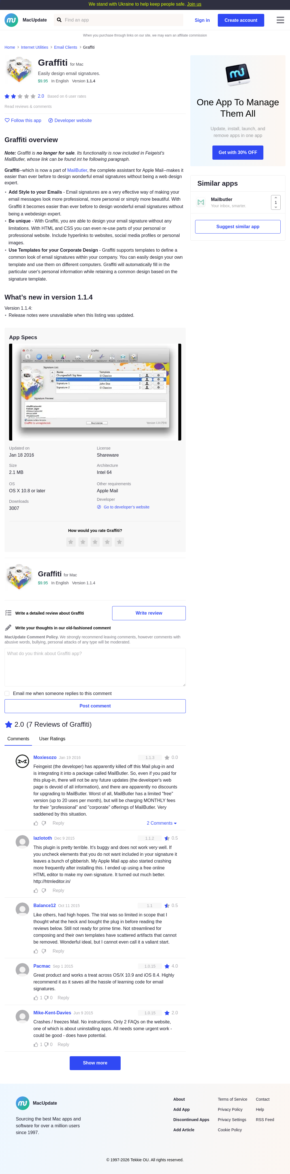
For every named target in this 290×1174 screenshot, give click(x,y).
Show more (95, 1063)
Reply (58, 823)
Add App (181, 1109)
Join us (194, 4)
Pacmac (42, 966)
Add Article (183, 1129)
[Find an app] (58, 19)
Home (10, 47)
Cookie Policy (230, 1129)
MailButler (77, 170)
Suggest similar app (237, 227)
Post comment (95, 706)
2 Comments (162, 823)
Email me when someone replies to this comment (62, 693)
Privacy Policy (230, 1109)
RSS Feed (265, 1119)
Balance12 (44, 905)
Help (260, 1109)
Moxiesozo (45, 757)
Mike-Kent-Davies (52, 1013)
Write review (149, 613)
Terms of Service (232, 1099)
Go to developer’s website (123, 507)
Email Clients (65, 47)
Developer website (70, 120)
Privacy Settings (232, 1119)
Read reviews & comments (28, 106)
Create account (241, 20)
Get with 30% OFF (238, 152)
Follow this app (23, 120)
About (179, 1099)
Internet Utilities (34, 47)
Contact (262, 1099)
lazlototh (42, 838)
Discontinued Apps (191, 1119)
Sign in (202, 20)
